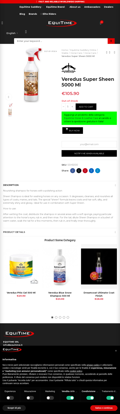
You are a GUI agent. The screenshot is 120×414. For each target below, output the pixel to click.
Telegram (97, 170)
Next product (114, 52)
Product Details (14, 232)
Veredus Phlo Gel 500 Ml (21, 292)
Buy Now (73, 130)
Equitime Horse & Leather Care (81, 118)
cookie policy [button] (76, 371)
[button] (52, 317)
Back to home (110, 52)
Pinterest (85, 170)
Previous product (106, 52)
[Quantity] (68, 106)
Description (11, 185)
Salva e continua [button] (103, 408)
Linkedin (91, 170)
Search (111, 41)
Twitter (79, 170)
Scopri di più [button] (14, 408)
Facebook (72, 170)
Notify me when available (89, 153)
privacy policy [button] (93, 365)
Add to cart (86, 106)
